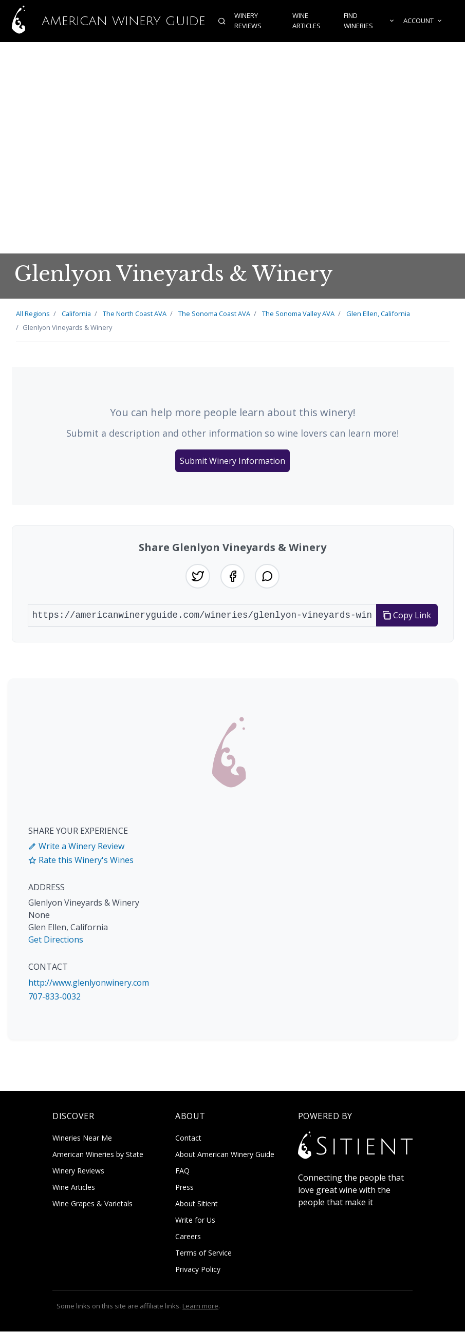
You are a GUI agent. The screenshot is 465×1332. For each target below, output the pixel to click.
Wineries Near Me (82, 1138)
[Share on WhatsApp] (267, 576)
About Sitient (196, 1203)
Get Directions (55, 940)
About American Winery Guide (224, 1154)
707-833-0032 (54, 996)
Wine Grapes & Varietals (92, 1203)
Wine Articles (306, 21)
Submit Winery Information (232, 460)
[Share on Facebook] (232, 576)
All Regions (33, 313)
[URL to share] (202, 615)
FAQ (182, 1171)
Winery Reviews (248, 21)
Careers (188, 1236)
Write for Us (195, 1220)
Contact (188, 1138)
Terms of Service (203, 1253)
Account (423, 21)
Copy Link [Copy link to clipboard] (407, 615)
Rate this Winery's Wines (81, 860)
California (76, 313)
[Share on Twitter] (197, 576)
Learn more (200, 1305)
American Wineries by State (97, 1154)
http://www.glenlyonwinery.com (88, 982)
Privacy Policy (197, 1269)
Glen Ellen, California (378, 313)
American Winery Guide (103, 21)
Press (184, 1187)
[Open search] (222, 21)
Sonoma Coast (214, 313)
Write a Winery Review (76, 846)
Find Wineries (369, 21)
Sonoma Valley (298, 313)
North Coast (134, 313)
